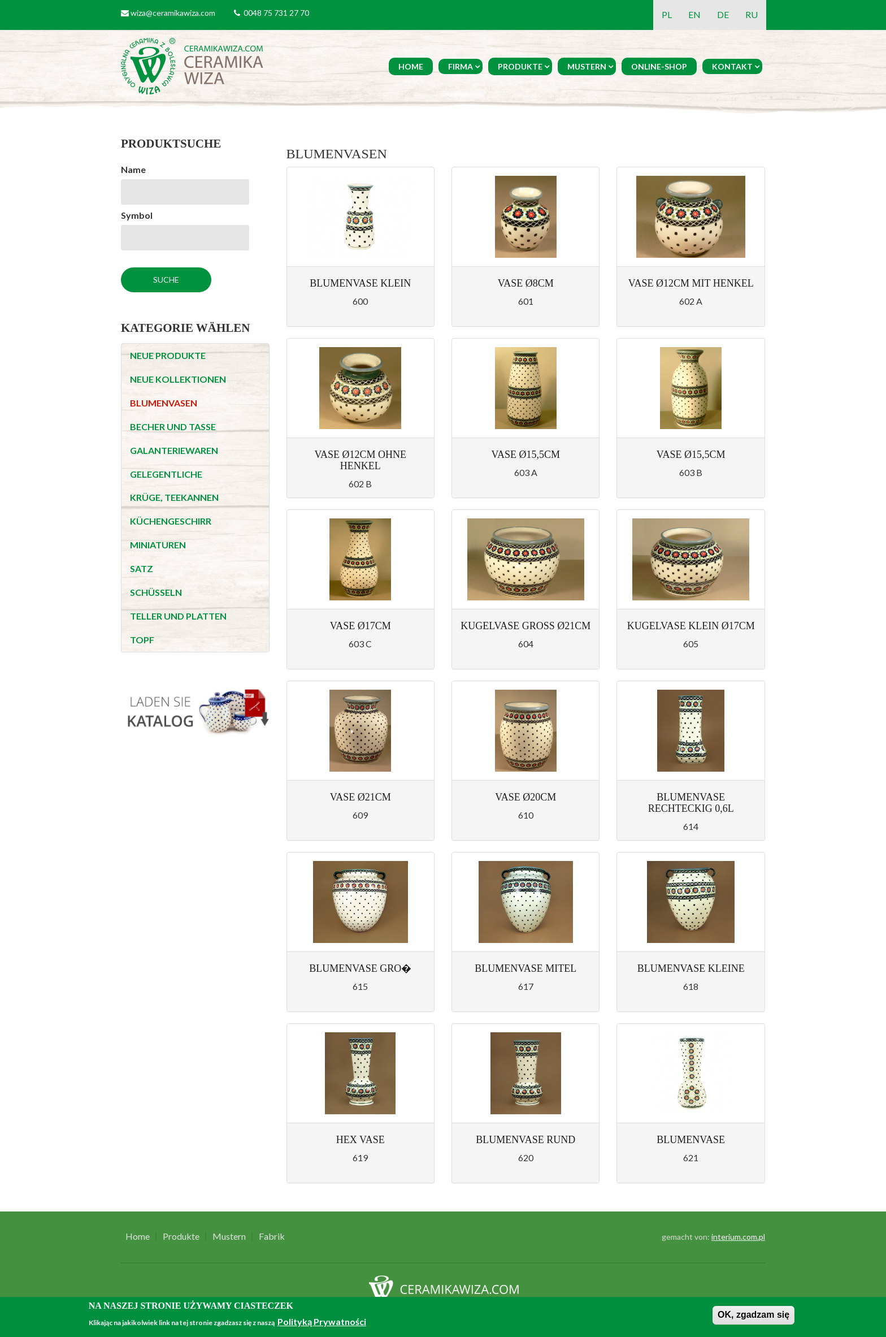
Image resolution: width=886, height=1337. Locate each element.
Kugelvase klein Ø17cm (691, 625)
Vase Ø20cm (525, 797)
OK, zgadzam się (753, 1314)
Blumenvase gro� (360, 968)
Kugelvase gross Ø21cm (525, 625)
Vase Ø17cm (360, 625)
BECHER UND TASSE (173, 426)
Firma (460, 66)
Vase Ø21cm (360, 797)
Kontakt (732, 66)
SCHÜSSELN (156, 592)
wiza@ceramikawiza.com (173, 13)
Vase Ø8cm (526, 283)
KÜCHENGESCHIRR (170, 521)
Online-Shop (659, 66)
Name (133, 169)
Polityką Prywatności (321, 1321)
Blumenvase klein (360, 283)
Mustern (586, 66)
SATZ (141, 568)
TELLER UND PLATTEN (178, 616)
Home (410, 66)
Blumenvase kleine (691, 968)
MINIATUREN (158, 544)
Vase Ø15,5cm (525, 454)
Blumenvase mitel (525, 968)
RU (751, 14)
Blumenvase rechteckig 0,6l (691, 802)
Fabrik (272, 1236)
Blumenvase (691, 1139)
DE (723, 14)
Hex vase (360, 1139)
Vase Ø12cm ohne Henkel (360, 460)
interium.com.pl (738, 1236)
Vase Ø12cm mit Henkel (691, 283)
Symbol (137, 215)
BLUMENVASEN (163, 402)
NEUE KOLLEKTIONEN (178, 379)
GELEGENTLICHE (166, 474)
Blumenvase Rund (525, 1139)
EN (694, 14)
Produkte (520, 66)
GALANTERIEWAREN (174, 450)
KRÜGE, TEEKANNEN (174, 497)
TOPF (142, 639)
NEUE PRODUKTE (168, 355)
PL (667, 14)
